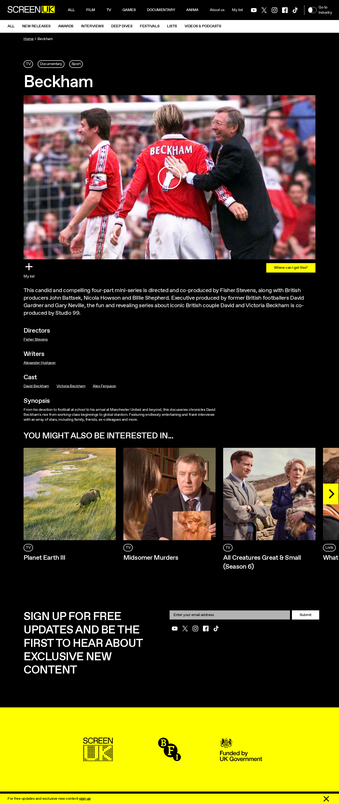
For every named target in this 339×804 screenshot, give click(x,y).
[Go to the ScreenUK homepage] (31, 10)
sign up (85, 798)
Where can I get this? (291, 267)
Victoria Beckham (70, 386)
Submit (305, 614)
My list (237, 10)
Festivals (149, 26)
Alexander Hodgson (40, 362)
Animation (196, 10)
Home (28, 39)
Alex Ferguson (104, 386)
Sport (76, 63)
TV (28, 63)
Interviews (92, 26)
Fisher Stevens (36, 339)
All (71, 10)
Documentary (161, 10)
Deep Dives (121, 26)
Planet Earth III (44, 557)
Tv (108, 10)
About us (217, 10)
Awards (65, 26)
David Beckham (36, 386)
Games (129, 10)
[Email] (230, 615)
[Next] (331, 494)
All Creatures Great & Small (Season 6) (262, 562)
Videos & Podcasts (203, 26)
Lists (172, 26)
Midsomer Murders (150, 557)
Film (90, 10)
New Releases (36, 26)
